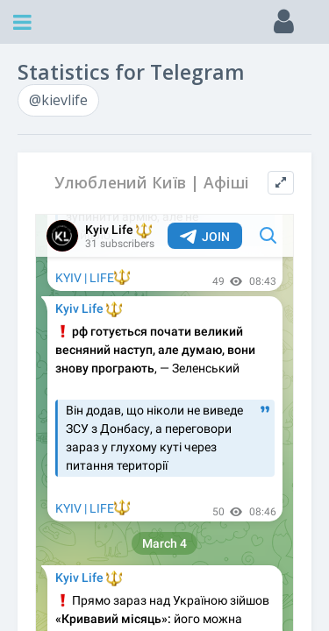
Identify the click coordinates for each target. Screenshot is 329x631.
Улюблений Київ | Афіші (151, 182)
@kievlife (58, 100)
